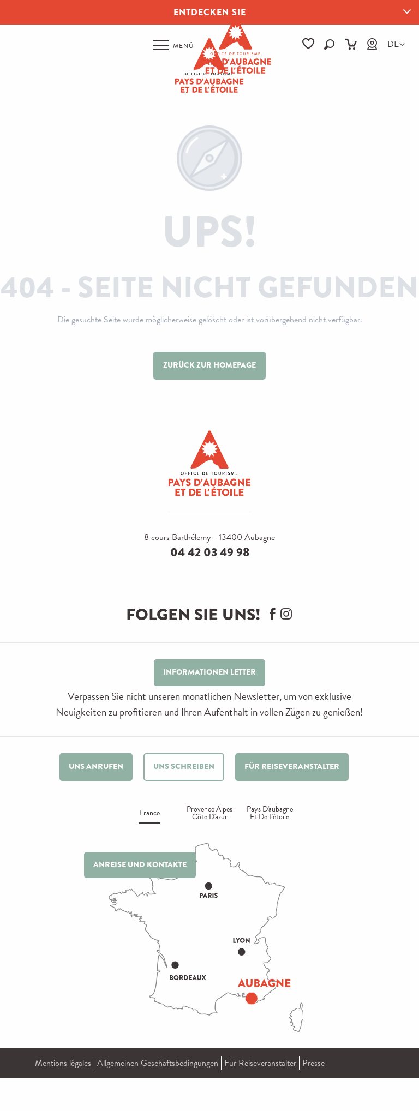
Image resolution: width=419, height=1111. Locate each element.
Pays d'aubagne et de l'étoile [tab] (270, 814)
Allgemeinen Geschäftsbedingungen (157, 1063)
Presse (313, 1063)
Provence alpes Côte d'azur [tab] (209, 814)
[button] (329, 44)
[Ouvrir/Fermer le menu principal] (173, 45)
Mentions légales (63, 1063)
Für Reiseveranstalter (260, 1063)
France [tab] (149, 814)
